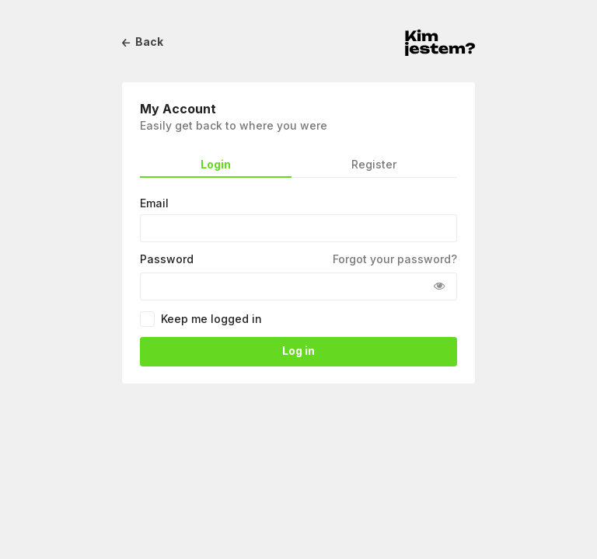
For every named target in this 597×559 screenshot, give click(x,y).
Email (154, 203)
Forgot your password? (395, 259)
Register (373, 164)
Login (216, 164)
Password (167, 259)
